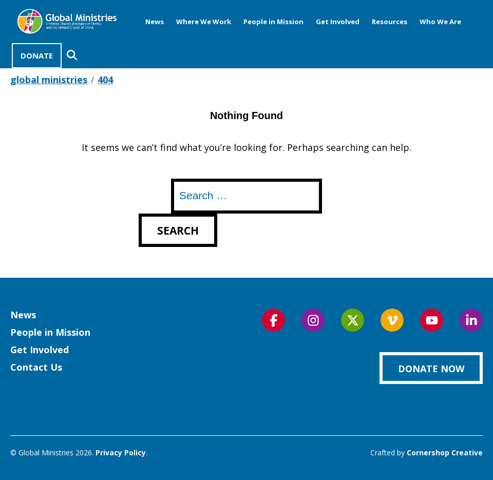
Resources (389, 21)
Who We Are (440, 21)
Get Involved (337, 21)
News (154, 21)
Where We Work (203, 21)
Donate (37, 55)
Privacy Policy (121, 452)
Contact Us (36, 367)
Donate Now (431, 368)
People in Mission (273, 21)
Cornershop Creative (445, 452)
